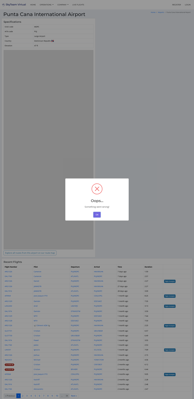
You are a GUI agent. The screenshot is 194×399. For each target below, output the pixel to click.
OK (97, 214)
